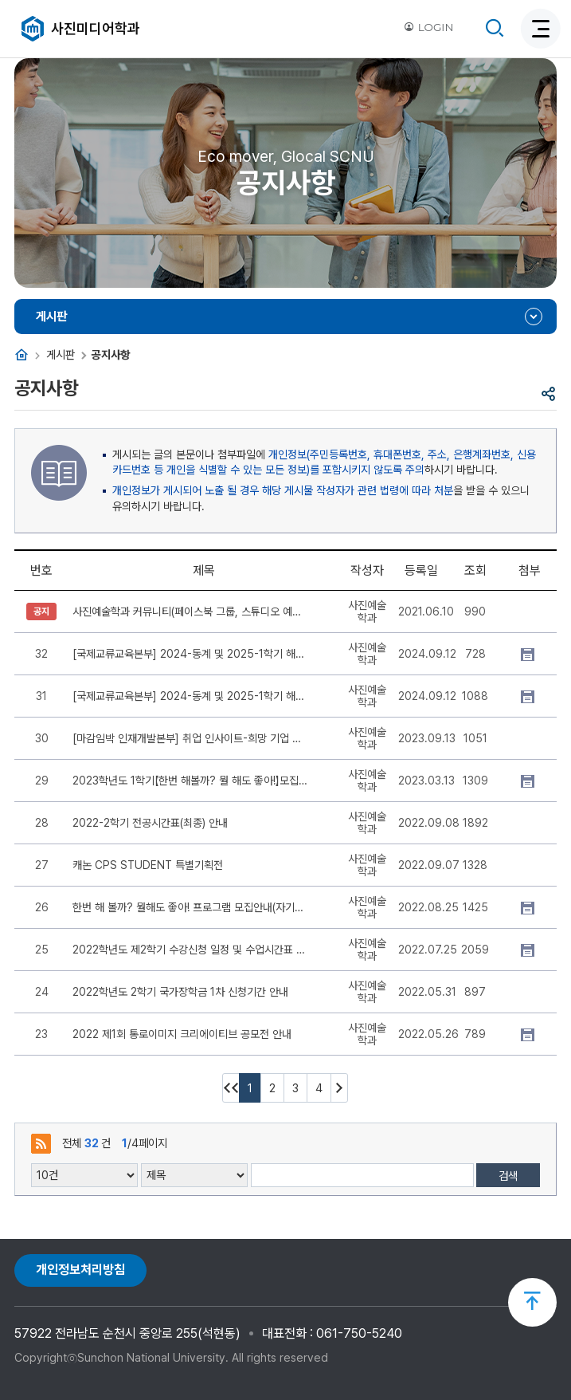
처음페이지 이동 (231, 1088)
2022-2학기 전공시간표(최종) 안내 (150, 822)
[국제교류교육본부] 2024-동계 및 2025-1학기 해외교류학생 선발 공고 (190, 653)
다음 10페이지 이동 (339, 1088)
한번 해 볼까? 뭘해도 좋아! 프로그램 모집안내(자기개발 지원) (190, 907)
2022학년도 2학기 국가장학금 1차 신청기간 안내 (180, 991)
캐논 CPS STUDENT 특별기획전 (147, 865)
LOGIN (428, 27)
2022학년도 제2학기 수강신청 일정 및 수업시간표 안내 (190, 949)
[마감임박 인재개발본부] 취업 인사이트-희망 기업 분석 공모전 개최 (190, 738)
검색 (508, 1175)
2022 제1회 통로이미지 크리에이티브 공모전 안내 (181, 1034)
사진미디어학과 (95, 28)
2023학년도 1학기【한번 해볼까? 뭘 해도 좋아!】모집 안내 (190, 780)
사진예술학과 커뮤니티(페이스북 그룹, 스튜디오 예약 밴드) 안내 (190, 611)
